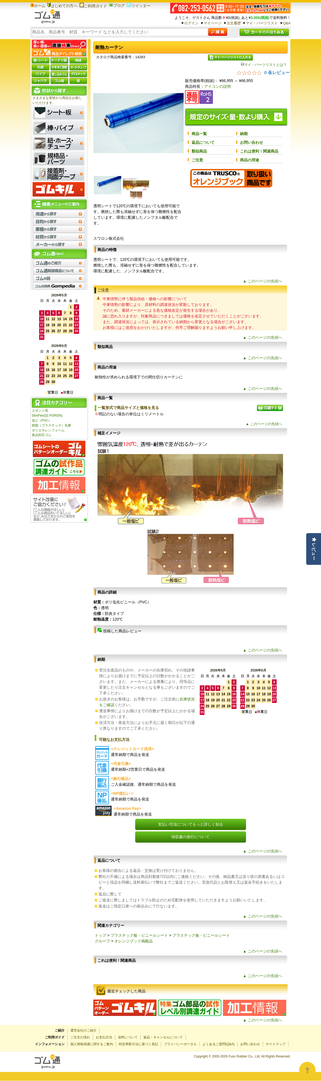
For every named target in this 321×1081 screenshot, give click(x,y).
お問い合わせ (251, 142)
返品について (203, 142)
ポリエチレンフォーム (48, 430)
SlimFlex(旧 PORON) (47, 415)
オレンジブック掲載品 (133, 941)
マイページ (212, 23)
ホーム (37, 6)
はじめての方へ (62, 6)
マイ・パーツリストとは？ (264, 65)
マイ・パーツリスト (262, 23)
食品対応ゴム (41, 435)
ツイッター (139, 6)
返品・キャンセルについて (163, 1037)
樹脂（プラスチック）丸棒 (51, 425)
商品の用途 (249, 160)
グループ (102, 941)
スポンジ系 (40, 411)
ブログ (117, 5)
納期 (244, 134)
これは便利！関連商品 (259, 151)
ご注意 (197, 160)
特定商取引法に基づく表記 (138, 1044)
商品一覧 (199, 134)
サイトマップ (275, 1044)
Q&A (287, 23)
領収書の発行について (190, 837)
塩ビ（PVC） (41, 420)
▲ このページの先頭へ (262, 281)
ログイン (191, 23)
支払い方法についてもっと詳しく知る (190, 824)
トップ (100, 935)
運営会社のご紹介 (83, 1030)
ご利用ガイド (93, 6)
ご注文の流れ (80, 1037)
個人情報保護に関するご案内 (91, 1044)
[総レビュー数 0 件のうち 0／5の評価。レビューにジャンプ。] (263, 72)
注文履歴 (234, 23)
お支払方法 (104, 1037)
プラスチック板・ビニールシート (139, 935)
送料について (128, 1037)
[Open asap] (307, 1070)
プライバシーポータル (180, 1044)
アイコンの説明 (217, 86)
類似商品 (199, 151)
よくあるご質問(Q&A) (219, 1044)
